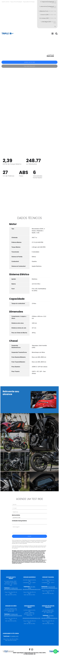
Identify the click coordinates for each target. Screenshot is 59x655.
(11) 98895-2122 (14, 633)
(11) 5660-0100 (48, 14)
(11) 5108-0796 (47, 18)
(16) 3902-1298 (47, 11)
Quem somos (5, 2)
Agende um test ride (29, 62)
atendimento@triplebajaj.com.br (13, 586)
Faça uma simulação (16, 2)
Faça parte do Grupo (29, 2)
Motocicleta (16, 511)
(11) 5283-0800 (48, 22)
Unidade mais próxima (19, 517)
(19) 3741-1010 (48, 2)
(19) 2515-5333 (48, 7)
